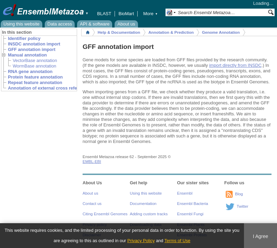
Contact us (92, 204)
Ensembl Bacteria (192, 204)
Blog (239, 194)
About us (126, 24)
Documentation (143, 204)
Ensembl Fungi (190, 214)
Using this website (21, 24)
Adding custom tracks (149, 214)
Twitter (242, 206)
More (150, 13)
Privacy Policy (141, 240)
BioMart (126, 13)
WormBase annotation (34, 66)
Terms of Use (177, 240)
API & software (94, 24)
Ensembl (185, 193)
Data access (59, 24)
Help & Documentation (119, 32)
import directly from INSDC (235, 65)
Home (87, 32)
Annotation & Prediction (171, 32)
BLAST (104, 13)
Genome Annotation (221, 32)
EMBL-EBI (92, 161)
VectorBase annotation (35, 60)
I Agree (260, 236)
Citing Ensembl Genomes (105, 214)
